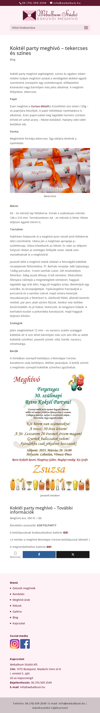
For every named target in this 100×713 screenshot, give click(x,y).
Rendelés (18, 594)
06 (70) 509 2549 (35, 703)
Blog (12, 59)
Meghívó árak (21, 600)
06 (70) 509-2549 (34, 3)
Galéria (17, 611)
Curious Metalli (40, 106)
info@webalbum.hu (72, 703)
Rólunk (17, 605)
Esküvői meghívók (24, 588)
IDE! (65, 532)
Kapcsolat (19, 623)
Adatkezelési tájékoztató (50, 708)
